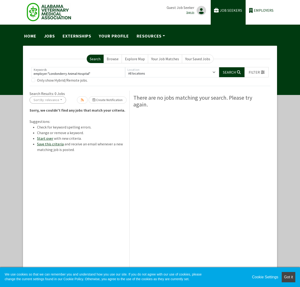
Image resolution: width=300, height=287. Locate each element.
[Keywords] (78, 72)
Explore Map (135, 59)
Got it (288, 277)
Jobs (49, 36)
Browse (113, 59)
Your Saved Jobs (197, 59)
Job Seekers (228, 10)
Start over (45, 138)
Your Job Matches (165, 59)
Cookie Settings (265, 277)
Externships (77, 36)
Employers (261, 10)
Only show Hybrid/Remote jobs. (62, 80)
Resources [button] (149, 36)
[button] (257, 72)
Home (30, 36)
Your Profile (114, 36)
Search (95, 59)
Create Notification (108, 100)
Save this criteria (50, 144)
